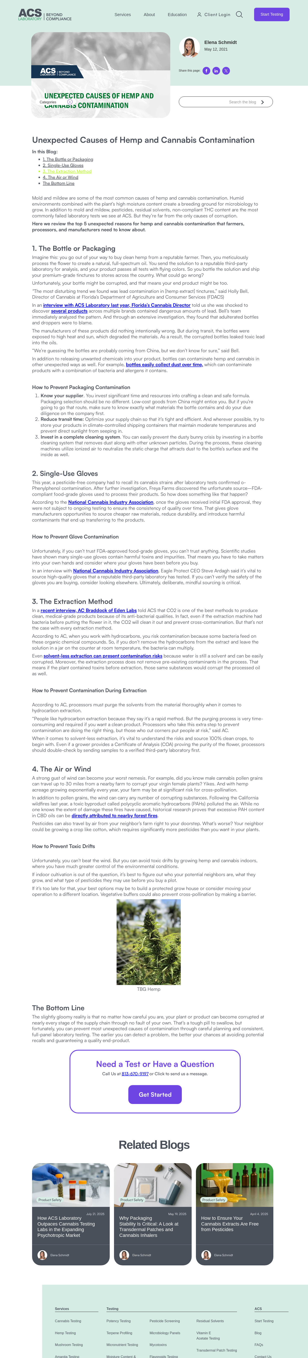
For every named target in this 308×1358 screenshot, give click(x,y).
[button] (122, 14)
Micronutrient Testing (122, 1345)
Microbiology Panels (165, 1333)
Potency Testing (119, 1321)
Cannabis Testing (68, 1321)
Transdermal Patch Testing (217, 1350)
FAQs (259, 1345)
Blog (258, 1333)
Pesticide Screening (165, 1321)
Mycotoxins (158, 1345)
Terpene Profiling (119, 1333)
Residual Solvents (210, 1321)
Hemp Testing (65, 1333)
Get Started (155, 1094)
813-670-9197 (135, 1073)
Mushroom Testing (69, 1345)
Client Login (217, 14)
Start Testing (272, 14)
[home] (44, 14)
